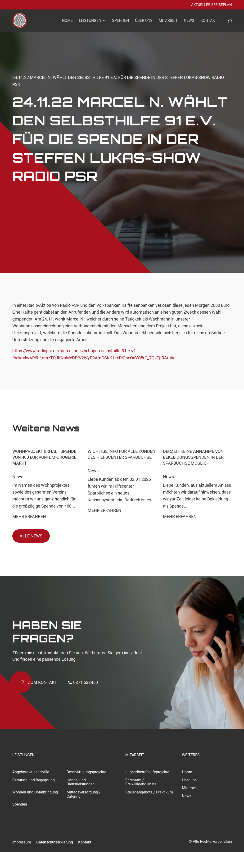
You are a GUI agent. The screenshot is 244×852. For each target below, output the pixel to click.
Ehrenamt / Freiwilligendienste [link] (140, 782)
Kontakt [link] (208, 21)
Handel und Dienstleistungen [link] (81, 782)
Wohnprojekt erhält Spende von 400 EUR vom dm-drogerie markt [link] (44, 457)
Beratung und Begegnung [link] (33, 780)
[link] (22, 20)
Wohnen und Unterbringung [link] (35, 792)
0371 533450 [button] (85, 682)
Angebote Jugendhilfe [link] (30, 772)
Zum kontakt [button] (42, 682)
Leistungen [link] (90, 21)
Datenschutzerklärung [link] (54, 842)
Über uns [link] (144, 21)
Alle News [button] (31, 535)
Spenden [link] (120, 21)
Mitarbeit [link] (168, 21)
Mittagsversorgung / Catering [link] (84, 794)
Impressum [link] (21, 842)
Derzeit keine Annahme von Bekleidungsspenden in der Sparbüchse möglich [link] (193, 457)
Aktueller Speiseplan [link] (211, 5)
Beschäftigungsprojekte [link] (86, 772)
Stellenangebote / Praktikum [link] (149, 792)
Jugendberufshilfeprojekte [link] (147, 772)
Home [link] (67, 21)
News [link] (189, 21)
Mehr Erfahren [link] (29, 516)
